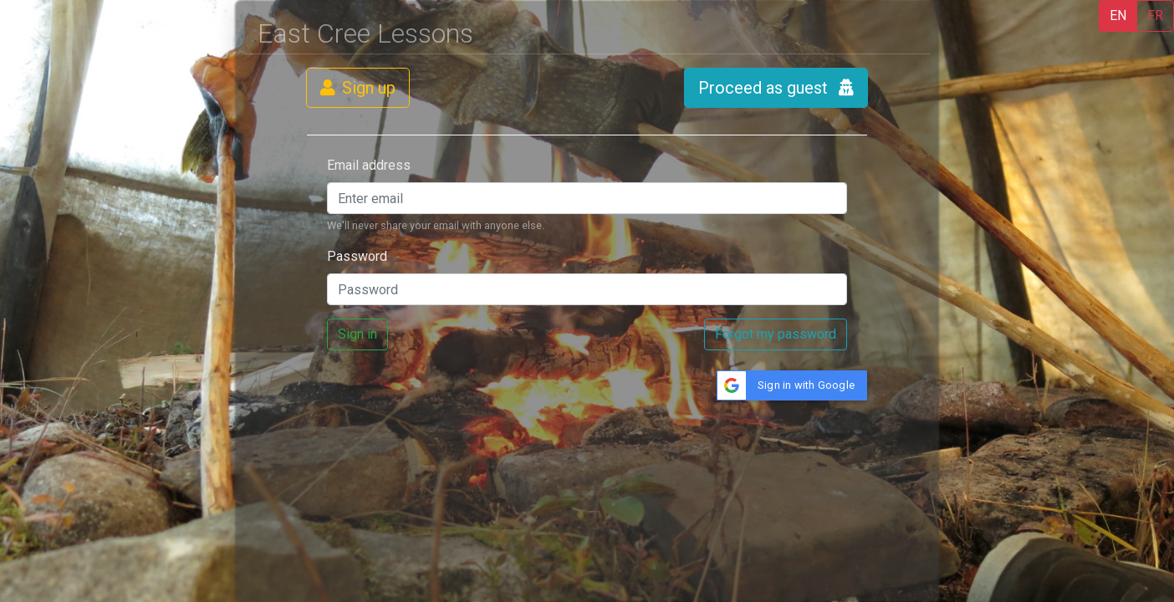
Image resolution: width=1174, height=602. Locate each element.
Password (357, 256)
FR (1155, 15)
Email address (369, 165)
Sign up (358, 88)
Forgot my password (775, 334)
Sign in (357, 334)
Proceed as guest (776, 88)
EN (1118, 15)
